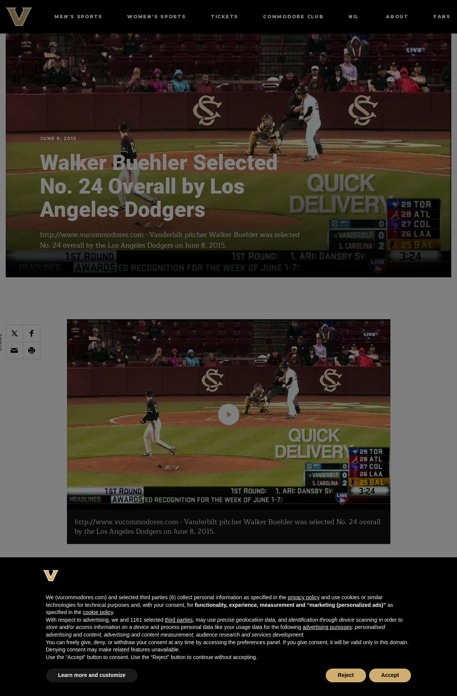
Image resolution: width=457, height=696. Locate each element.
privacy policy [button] (304, 597)
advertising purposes (327, 627)
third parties (179, 620)
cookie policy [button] (98, 612)
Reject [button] (346, 675)
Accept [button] (390, 675)
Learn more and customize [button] (92, 675)
